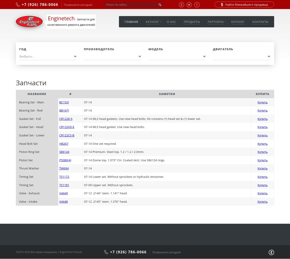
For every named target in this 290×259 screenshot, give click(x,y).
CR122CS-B (66, 135)
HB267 (63, 144)
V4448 (63, 202)
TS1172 (64, 177)
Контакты (260, 22)
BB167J (64, 110)
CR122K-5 (65, 119)
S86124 (64, 152)
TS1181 (64, 185)
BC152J (64, 102)
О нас (171, 22)
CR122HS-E (67, 127)
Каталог (152, 22)
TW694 (64, 168)
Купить (263, 102)
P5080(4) (65, 160)
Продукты (192, 22)
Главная (131, 22)
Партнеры (216, 22)
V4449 (63, 193)
